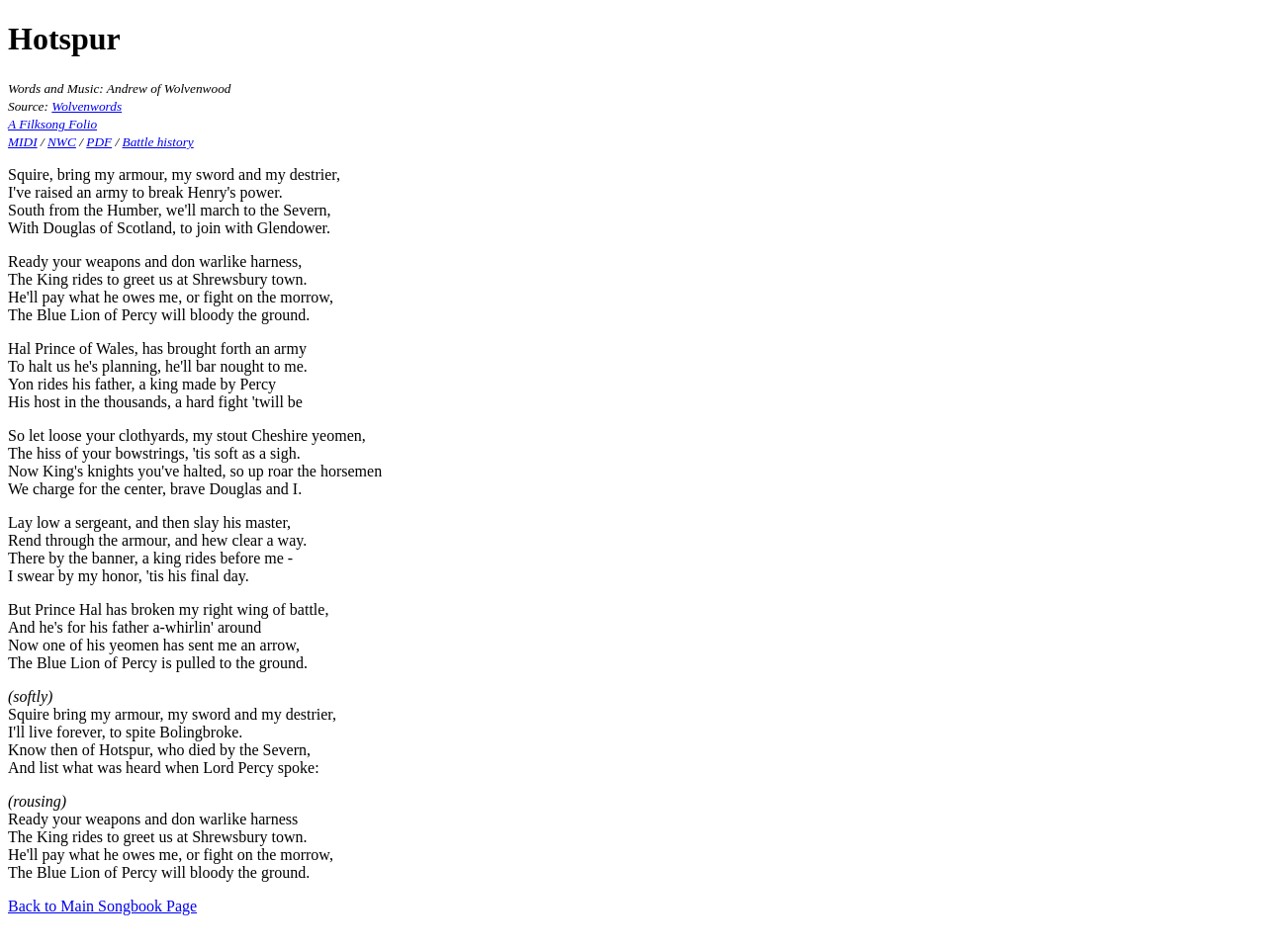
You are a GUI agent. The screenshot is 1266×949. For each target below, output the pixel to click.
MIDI (23, 141)
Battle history (158, 141)
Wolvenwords (86, 106)
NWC (61, 141)
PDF (99, 141)
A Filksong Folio (52, 124)
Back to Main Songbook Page (102, 906)
